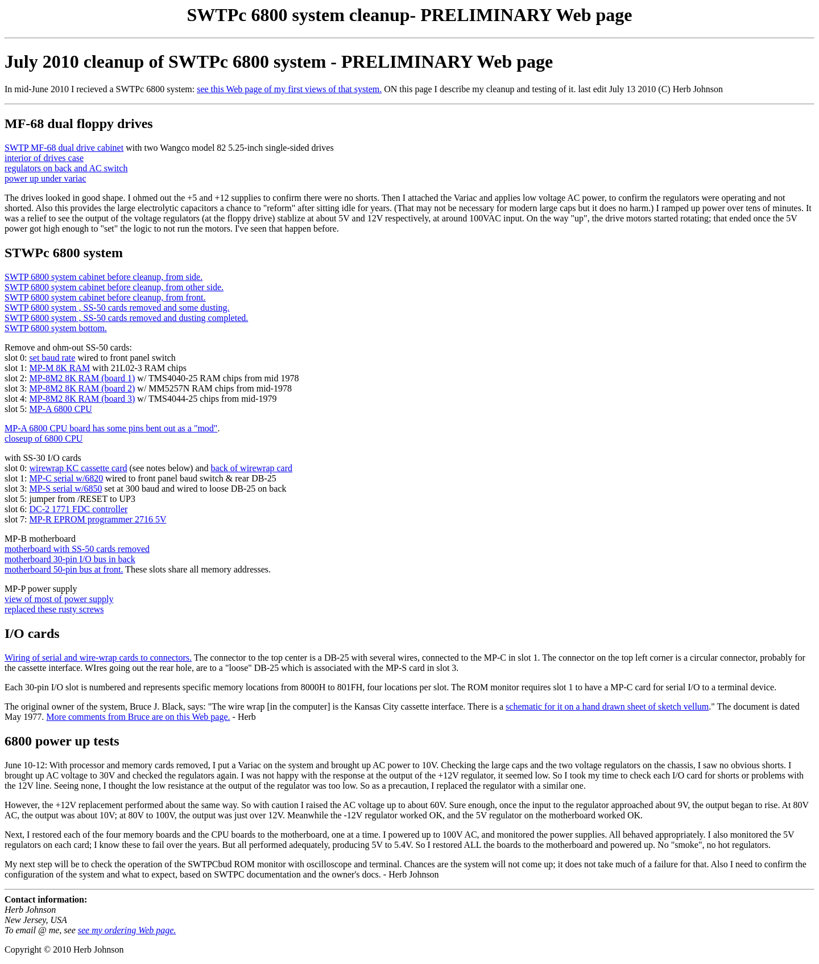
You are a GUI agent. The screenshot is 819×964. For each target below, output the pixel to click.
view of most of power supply (59, 599)
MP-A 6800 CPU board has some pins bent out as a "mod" (111, 428)
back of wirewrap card (251, 468)
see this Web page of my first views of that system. (289, 89)
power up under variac (45, 178)
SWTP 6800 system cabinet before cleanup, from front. (105, 297)
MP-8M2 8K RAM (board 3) (82, 398)
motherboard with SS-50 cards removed (77, 549)
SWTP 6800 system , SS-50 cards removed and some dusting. (117, 307)
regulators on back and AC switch (66, 168)
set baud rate (53, 357)
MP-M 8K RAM (60, 368)
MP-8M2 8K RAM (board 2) (82, 388)
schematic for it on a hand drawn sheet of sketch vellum (607, 706)
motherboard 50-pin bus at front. (64, 569)
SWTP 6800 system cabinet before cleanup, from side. (103, 277)
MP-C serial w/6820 (67, 478)
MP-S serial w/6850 (66, 488)
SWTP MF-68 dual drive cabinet (64, 148)
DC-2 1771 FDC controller (79, 509)
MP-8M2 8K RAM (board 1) (82, 378)
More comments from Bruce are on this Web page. (138, 717)
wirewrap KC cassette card (78, 468)
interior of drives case (44, 158)
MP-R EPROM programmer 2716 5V (98, 519)
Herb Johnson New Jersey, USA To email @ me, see (41, 920)
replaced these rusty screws (54, 609)
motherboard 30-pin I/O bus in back (70, 559)
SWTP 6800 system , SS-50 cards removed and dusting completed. (126, 318)
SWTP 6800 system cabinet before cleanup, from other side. (114, 287)
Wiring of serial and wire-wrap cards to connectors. (98, 657)
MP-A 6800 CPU (61, 409)
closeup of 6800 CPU (43, 438)
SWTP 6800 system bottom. (56, 328)
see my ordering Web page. (127, 930)
